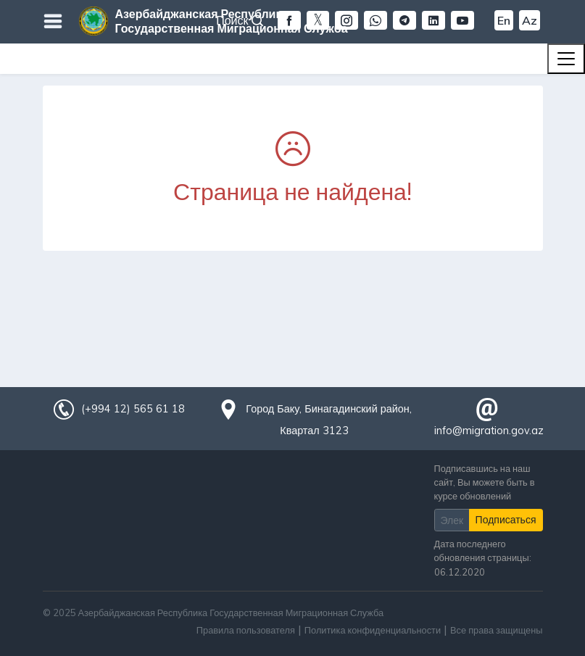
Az (529, 20)
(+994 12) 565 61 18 (132, 408)
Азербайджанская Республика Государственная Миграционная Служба (231, 21)
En (503, 20)
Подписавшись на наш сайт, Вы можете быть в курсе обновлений (484, 482)
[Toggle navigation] (566, 58)
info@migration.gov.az (489, 430)
